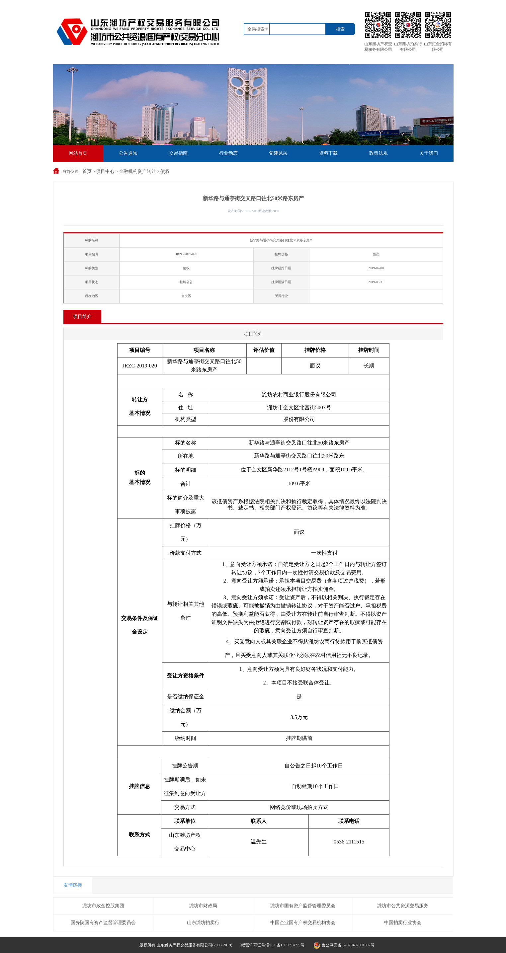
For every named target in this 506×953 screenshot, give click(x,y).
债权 (165, 171)
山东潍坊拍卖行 (203, 922)
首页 (87, 171)
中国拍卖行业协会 (402, 922)
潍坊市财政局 (203, 905)
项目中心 (105, 171)
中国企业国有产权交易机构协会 (302, 922)
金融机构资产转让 (137, 171)
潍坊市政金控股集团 (103, 905)
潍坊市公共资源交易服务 (402, 905)
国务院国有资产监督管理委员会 (103, 922)
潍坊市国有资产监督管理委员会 (302, 905)
